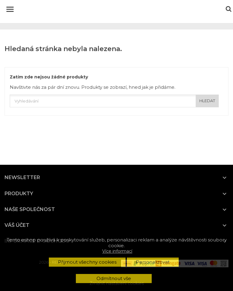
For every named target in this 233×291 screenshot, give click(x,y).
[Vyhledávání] (114, 101)
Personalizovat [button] (153, 262)
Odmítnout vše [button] (113, 278)
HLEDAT (207, 100)
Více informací (117, 251)
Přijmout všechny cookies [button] (87, 262)
